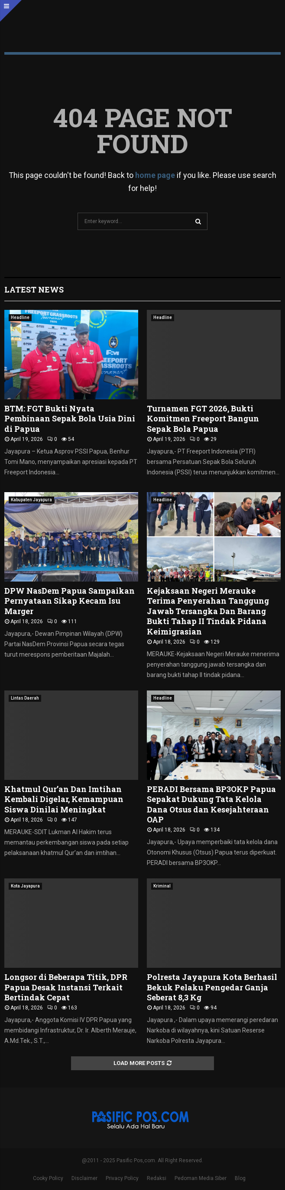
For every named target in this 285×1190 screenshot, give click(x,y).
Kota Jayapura (25, 886)
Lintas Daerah (25, 698)
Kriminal (162, 886)
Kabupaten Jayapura (31, 499)
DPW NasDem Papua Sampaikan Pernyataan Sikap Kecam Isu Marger (69, 600)
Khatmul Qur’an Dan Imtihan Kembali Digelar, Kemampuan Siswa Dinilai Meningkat (63, 799)
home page (155, 175)
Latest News (34, 289)
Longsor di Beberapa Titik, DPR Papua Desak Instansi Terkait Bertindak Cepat (65, 987)
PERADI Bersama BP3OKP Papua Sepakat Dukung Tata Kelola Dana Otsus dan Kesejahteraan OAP (211, 804)
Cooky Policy (48, 1178)
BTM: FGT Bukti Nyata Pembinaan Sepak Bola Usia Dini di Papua (69, 418)
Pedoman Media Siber (201, 1178)
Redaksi (156, 1178)
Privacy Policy (122, 1178)
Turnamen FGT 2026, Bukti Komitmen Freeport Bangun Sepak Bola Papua (203, 418)
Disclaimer (84, 1178)
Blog (240, 1178)
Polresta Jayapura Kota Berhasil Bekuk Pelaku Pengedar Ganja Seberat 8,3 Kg (212, 987)
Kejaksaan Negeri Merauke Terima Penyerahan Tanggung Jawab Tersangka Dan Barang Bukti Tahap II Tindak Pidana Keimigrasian (208, 611)
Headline (20, 317)
